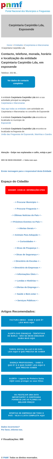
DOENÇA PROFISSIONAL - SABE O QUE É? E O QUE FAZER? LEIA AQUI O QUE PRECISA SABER (26, 365)
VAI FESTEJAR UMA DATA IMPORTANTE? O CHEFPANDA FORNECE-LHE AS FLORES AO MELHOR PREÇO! (26, 398)
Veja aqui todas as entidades (13, 109)
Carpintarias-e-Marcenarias (37, 45)
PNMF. (6, 457)
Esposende (6, 123)
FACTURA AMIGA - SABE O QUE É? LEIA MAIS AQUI (26, 321)
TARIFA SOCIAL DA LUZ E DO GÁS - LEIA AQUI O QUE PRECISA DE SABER (26, 350)
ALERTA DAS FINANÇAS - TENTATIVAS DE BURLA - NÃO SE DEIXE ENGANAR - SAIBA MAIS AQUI (26, 336)
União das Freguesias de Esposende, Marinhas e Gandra (26, 134)
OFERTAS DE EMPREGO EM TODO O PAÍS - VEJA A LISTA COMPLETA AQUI (26, 414)
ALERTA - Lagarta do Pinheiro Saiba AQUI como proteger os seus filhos (26, 380)
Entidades (18, 45)
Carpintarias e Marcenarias (13, 103)
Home (9, 45)
